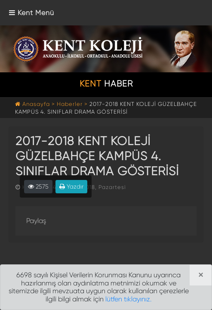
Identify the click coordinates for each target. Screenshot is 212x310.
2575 (38, 186)
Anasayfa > (36, 104)
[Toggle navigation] (31, 12)
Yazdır (71, 186)
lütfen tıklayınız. (128, 299)
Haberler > (72, 104)
